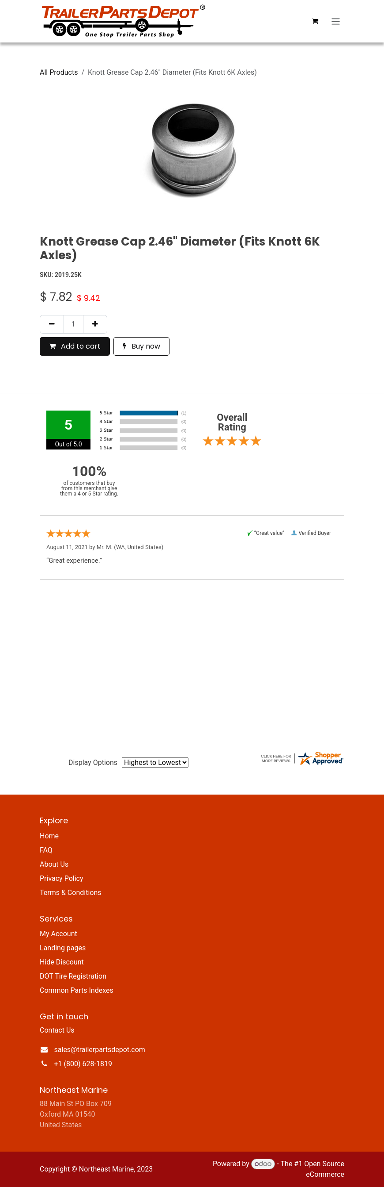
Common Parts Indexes (76, 990)
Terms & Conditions (71, 892)
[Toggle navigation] (335, 21)
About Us (54, 864)
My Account (58, 934)
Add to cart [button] (75, 346)
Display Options (92, 762)
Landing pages (63, 948)
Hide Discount (62, 962)
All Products (59, 72)
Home (49, 836)
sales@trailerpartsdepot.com (99, 1049)
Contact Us (57, 1030)
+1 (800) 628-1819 (83, 1064)
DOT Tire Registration (73, 976)
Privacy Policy (61, 878)
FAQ (46, 850)
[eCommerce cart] (315, 21)
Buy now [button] (141, 346)
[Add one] (95, 324)
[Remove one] (52, 324)
